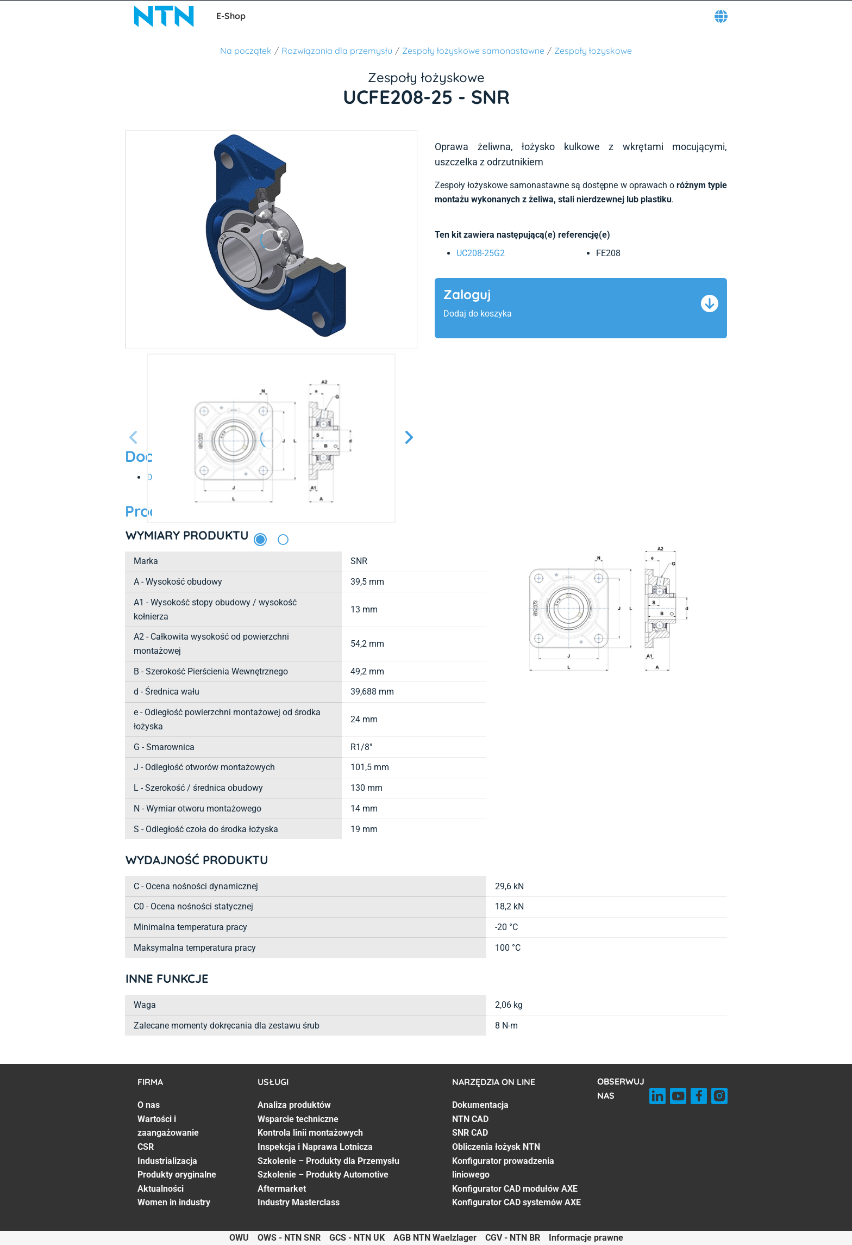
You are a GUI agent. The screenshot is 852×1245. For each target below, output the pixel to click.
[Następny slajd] (408, 438)
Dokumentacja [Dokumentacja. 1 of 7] (480, 1105)
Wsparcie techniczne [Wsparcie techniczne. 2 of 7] (298, 1119)
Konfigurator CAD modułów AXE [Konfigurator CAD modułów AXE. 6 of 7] (515, 1189)
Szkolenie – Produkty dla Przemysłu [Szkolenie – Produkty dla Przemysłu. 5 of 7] (328, 1161)
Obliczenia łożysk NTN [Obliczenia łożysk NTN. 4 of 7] (496, 1147)
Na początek (246, 50)
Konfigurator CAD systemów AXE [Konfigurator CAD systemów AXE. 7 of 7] (516, 1202)
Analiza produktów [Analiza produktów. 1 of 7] (294, 1105)
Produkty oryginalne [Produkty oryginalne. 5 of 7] (176, 1174)
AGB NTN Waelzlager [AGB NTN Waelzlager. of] (435, 1237)
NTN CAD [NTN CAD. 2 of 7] (470, 1119)
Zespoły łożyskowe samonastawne (473, 50)
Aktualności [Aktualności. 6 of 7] (160, 1189)
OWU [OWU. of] (239, 1237)
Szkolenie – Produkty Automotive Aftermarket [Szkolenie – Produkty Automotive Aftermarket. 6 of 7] (323, 1181)
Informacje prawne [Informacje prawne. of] (586, 1237)
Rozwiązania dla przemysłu (336, 50)
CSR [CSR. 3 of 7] (145, 1147)
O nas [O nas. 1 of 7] (148, 1105)
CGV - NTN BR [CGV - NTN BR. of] (512, 1237)
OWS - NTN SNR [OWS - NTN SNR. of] (289, 1237)
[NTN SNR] (164, 16)
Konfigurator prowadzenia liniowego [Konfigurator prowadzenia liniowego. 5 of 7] (503, 1168)
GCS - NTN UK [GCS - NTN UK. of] (357, 1237)
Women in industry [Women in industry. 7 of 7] (173, 1202)
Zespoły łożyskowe (593, 50)
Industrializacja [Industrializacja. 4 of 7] (167, 1161)
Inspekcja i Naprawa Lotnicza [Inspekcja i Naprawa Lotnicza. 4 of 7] (315, 1147)
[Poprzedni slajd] (133, 438)
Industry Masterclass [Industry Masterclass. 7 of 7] (299, 1202)
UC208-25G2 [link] (480, 253)
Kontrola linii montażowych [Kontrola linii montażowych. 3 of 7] (310, 1133)
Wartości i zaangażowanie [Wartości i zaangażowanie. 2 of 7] (168, 1126)
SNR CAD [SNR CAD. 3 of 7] (470, 1133)
